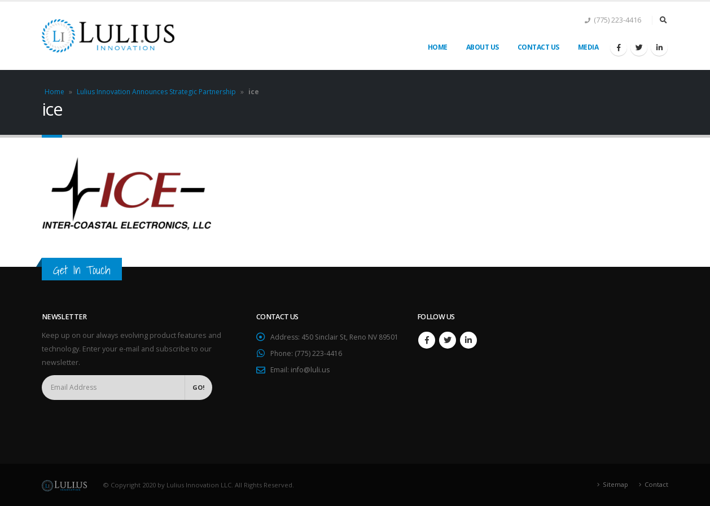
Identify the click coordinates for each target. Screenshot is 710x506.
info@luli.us (311, 383)
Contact (656, 484)
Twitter (447, 340)
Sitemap (615, 484)
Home (438, 47)
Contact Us (538, 47)
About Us (482, 47)
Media (588, 47)
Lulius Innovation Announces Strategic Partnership (156, 91)
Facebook (426, 340)
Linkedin (468, 340)
